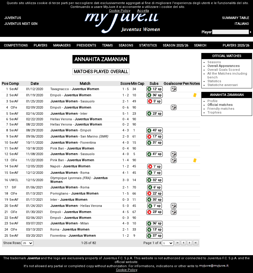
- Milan (69, 223)
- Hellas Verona (76, 206)
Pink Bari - (72, 148)
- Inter (68, 114)
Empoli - (70, 95)
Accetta (143, 11)
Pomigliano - (74, 193)
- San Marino (79, 136)
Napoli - (70, 166)
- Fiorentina (73, 143)
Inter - (68, 200)
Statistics (214, 81)
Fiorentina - (73, 236)
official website (126, 262)
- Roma (69, 173)
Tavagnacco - (74, 89)
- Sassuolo (72, 101)
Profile (212, 101)
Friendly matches (220, 109)
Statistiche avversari (222, 85)
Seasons (214, 62)
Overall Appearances (223, 66)
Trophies (214, 112)
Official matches (220, 105)
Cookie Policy (126, 270)
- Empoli (70, 130)
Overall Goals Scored (223, 70)
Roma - (69, 229)
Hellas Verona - (76, 119)
